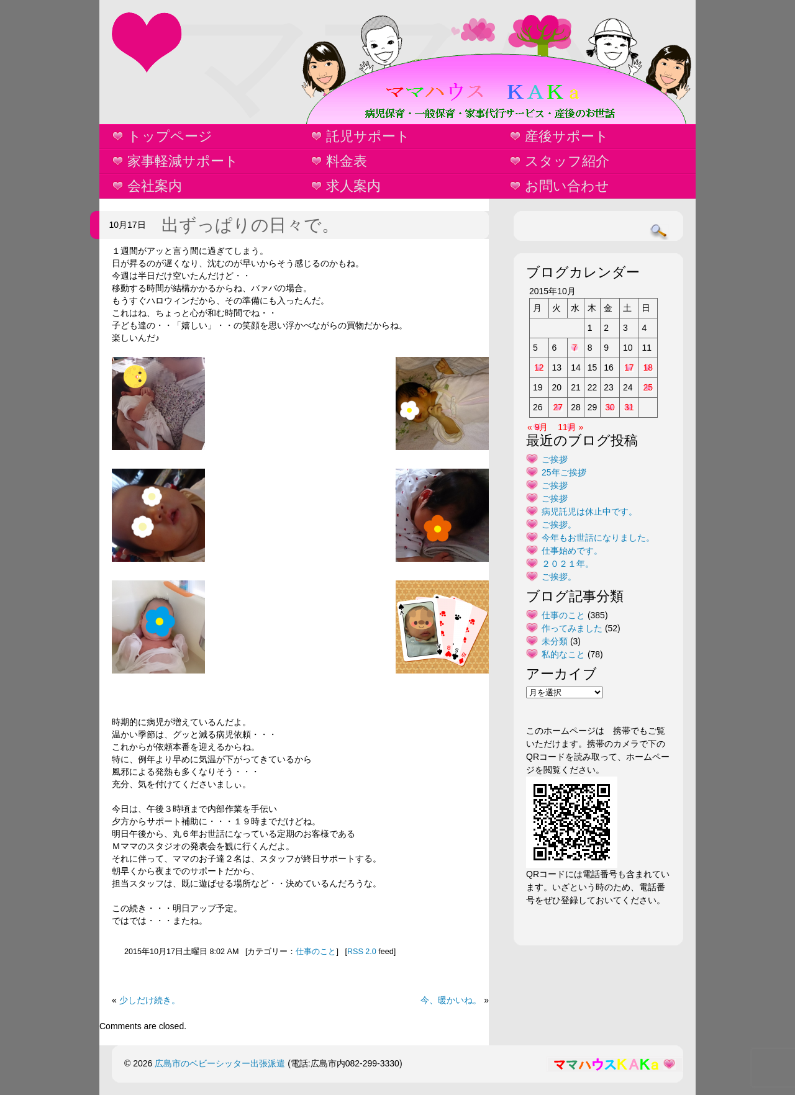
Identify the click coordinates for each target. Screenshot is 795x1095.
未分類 (555, 641)
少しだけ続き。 (149, 1000)
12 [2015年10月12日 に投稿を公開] (539, 367)
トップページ (169, 136)
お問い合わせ (567, 186)
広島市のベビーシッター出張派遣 (220, 1063)
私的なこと (563, 654)
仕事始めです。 (572, 551)
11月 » (570, 427)
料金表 (346, 161)
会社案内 (154, 186)
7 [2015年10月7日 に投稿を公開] (574, 348)
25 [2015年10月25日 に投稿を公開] (648, 387)
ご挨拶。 (559, 524)
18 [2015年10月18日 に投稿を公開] (648, 367)
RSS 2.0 (361, 951)
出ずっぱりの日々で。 (250, 225)
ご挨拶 (555, 459)
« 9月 (537, 427)
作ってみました (572, 628)
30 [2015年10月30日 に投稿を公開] (610, 407)
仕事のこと (316, 951)
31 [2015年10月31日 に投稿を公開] (629, 407)
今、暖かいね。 (450, 1000)
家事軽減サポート (182, 161)
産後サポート (567, 136)
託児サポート (368, 136)
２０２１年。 (568, 564)
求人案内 (353, 186)
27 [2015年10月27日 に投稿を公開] (558, 407)
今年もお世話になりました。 (598, 538)
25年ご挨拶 (564, 472)
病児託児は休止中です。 (589, 511)
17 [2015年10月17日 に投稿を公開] (629, 367)
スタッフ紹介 (567, 161)
